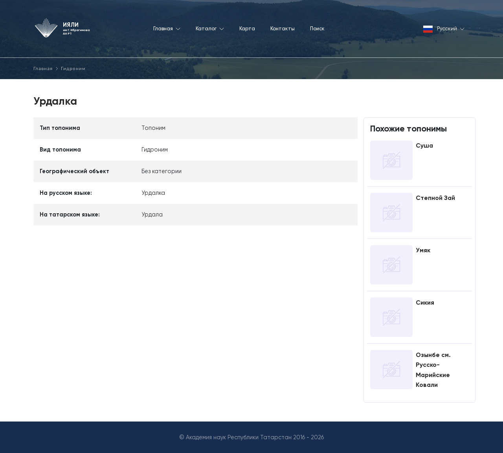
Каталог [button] (210, 28)
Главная (43, 68)
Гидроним (73, 68)
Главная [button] (166, 28)
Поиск (317, 28)
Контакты (282, 28)
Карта (247, 28)
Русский (443, 29)
